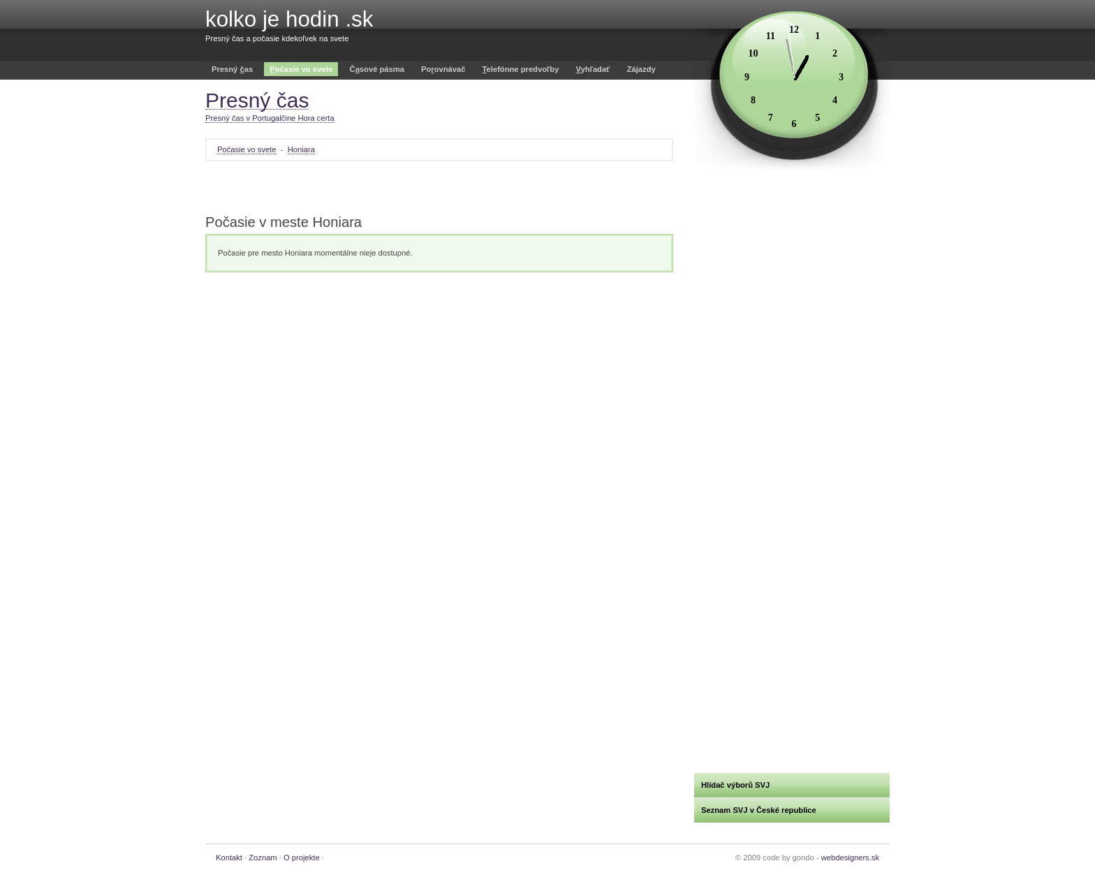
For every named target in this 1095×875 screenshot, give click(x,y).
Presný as (232, 69)
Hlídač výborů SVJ (735, 785)
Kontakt (229, 857)
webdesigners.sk (850, 857)
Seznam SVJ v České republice (758, 810)
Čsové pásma (377, 69)
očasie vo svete (301, 69)
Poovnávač (443, 69)
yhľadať (592, 69)
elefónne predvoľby (521, 69)
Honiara (301, 149)
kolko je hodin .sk (289, 19)
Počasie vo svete (247, 149)
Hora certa (315, 118)
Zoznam (263, 857)
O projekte (302, 857)
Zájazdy (641, 69)
